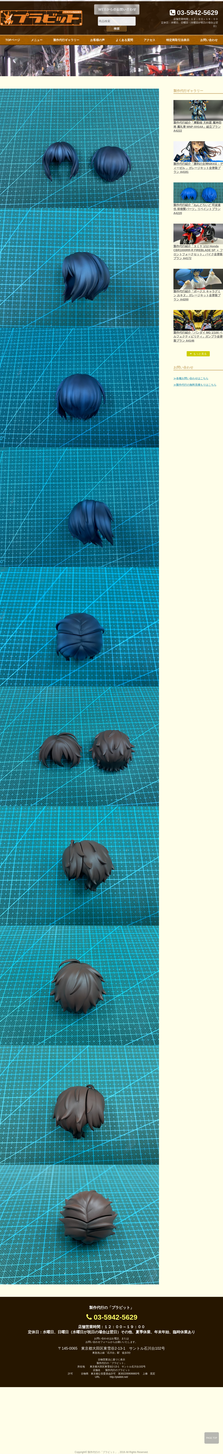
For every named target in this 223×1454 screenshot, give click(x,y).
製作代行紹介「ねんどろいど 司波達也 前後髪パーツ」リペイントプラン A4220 (197, 209)
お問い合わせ (209, 40)
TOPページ (12, 40)
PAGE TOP (211, 1438)
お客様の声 (97, 40)
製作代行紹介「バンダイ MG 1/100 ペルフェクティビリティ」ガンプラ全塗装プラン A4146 (198, 336)
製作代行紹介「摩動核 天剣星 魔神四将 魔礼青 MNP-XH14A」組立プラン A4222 (197, 126)
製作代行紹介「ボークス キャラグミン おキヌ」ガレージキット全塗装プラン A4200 (197, 295)
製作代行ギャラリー (66, 40)
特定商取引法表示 (177, 40)
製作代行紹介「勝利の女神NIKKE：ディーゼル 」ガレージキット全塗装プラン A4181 (198, 168)
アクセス (149, 40)
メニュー (37, 40)
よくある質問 (124, 40)
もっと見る (200, 353)
